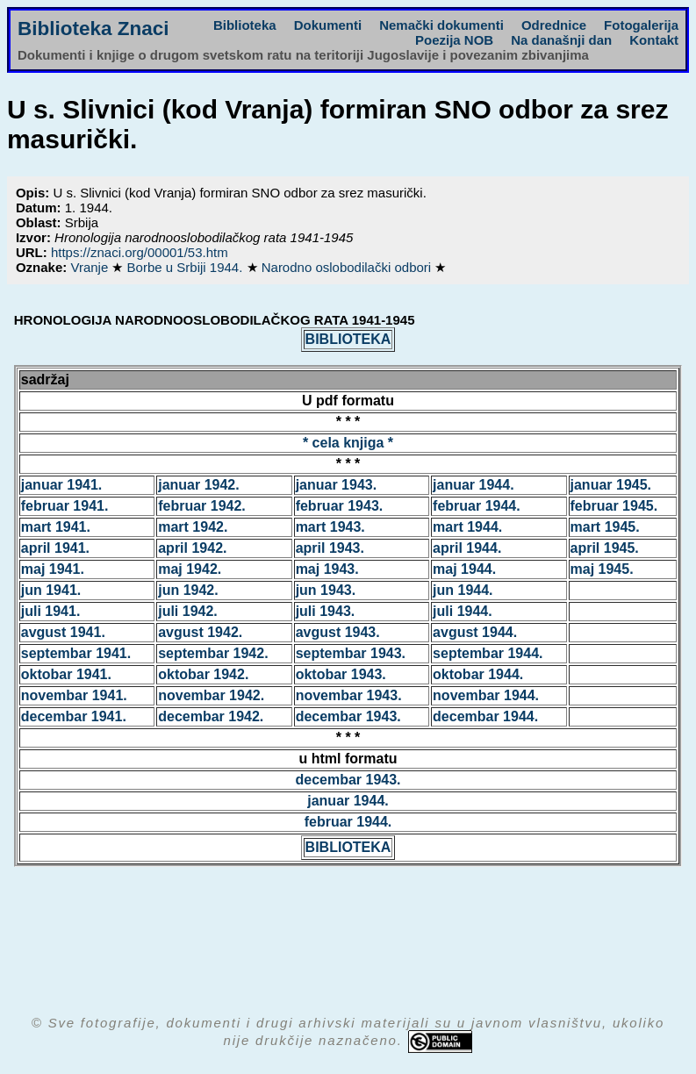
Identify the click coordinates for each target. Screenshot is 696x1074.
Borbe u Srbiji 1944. (187, 267)
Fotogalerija (641, 25)
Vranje (90, 267)
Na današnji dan (561, 39)
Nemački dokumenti (441, 25)
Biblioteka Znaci (93, 28)
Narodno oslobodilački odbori (348, 267)
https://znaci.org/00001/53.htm (139, 252)
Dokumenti (328, 25)
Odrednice (553, 25)
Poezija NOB (454, 39)
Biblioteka (244, 25)
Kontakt (653, 39)
